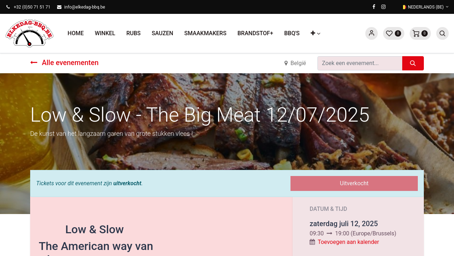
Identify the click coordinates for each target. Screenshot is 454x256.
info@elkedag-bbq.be (84, 7)
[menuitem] (75, 33)
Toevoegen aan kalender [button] (348, 242)
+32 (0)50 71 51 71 (32, 7)
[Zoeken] (413, 63)
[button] (315, 33)
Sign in (371, 33)
